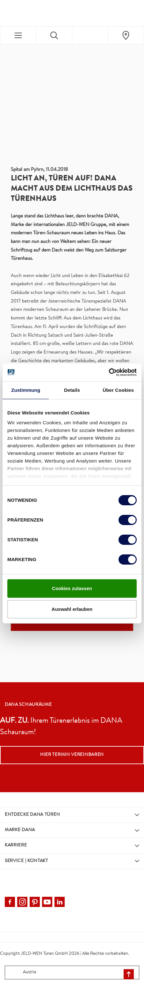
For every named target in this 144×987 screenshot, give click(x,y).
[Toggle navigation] (18, 35)
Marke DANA (20, 830)
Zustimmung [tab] (25, 390)
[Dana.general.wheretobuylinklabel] (126, 35)
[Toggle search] (54, 35)
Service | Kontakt (26, 861)
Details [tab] (72, 390)
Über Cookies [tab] (118, 390)
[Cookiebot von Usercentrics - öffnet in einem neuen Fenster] (109, 372)
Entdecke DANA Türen (32, 815)
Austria (22, 972)
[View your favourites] (90, 35)
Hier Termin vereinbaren (72, 755)
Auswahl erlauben (72, 609)
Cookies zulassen (72, 588)
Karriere (16, 845)
